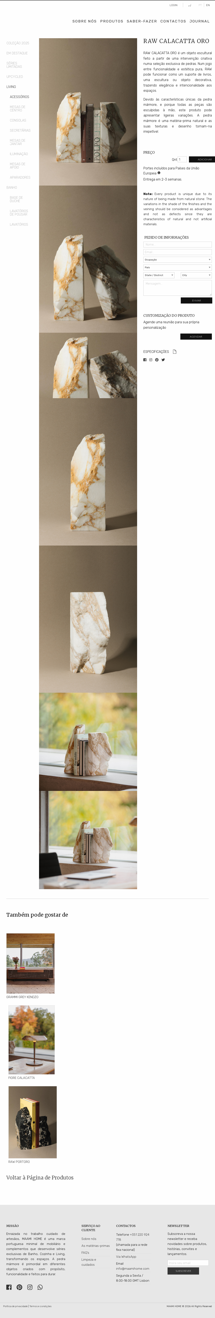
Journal (200, 21)
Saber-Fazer (142, 21)
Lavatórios (19, 224)
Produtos (111, 21)
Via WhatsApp (126, 1257)
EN (208, 5)
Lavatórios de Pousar (19, 212)
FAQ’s (85, 1253)
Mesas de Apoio (17, 165)
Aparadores (20, 177)
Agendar (196, 336)
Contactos (173, 21)
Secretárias (20, 130)
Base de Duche (16, 199)
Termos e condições (40, 1306)
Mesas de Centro (17, 108)
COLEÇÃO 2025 (18, 43)
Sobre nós (88, 1239)
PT (200, 5)
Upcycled (15, 77)
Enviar (196, 300)
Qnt (174, 160)
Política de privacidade (15, 1306)
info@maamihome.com (132, 1269)
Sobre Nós (84, 21)
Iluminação (19, 154)
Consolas (18, 120)
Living (11, 87)
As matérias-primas (95, 1246)
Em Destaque (17, 53)
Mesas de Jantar (17, 142)
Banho (12, 188)
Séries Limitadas (14, 65)
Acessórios (19, 97)
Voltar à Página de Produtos (39, 1177)
